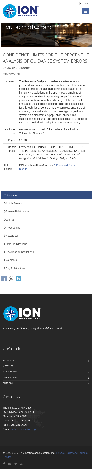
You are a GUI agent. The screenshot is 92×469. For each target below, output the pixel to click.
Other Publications (15, 243)
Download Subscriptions (19, 251)
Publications (11, 195)
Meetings (8, 366)
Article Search (13, 203)
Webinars (10, 260)
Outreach (8, 383)
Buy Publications (14, 268)
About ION (8, 360)
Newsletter (11, 235)
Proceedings (12, 227)
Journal (9, 219)
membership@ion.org (23, 429)
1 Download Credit (64, 165)
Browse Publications (16, 211)
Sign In (85, 4)
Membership (10, 372)
